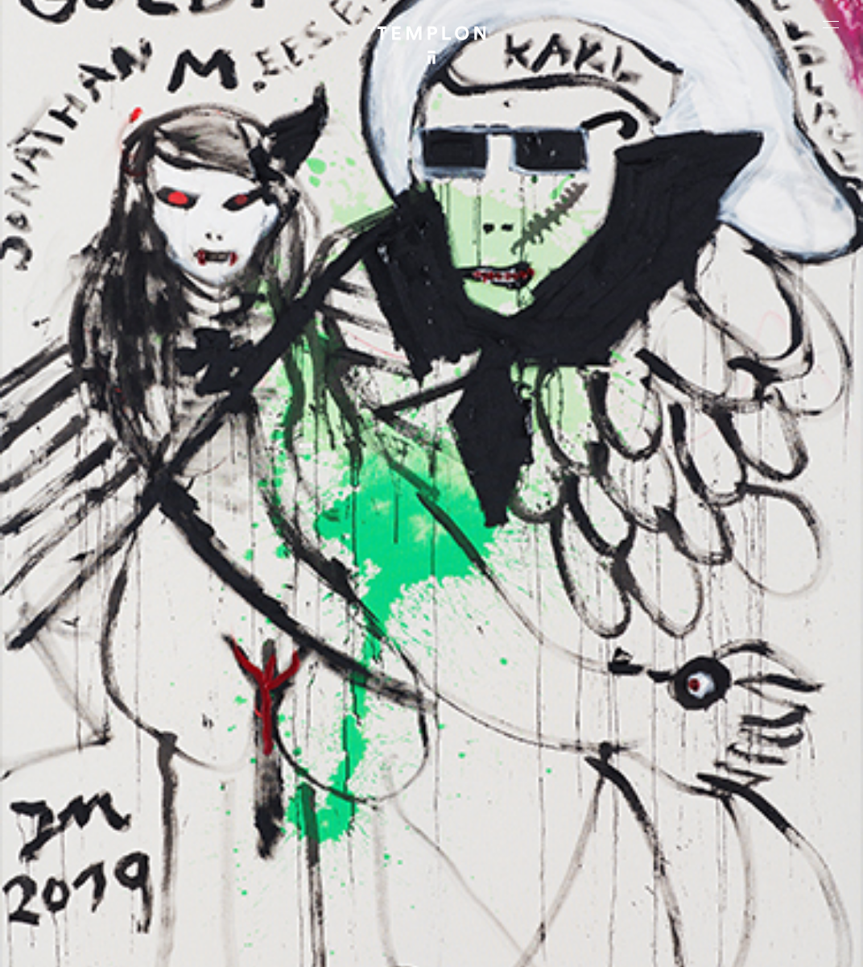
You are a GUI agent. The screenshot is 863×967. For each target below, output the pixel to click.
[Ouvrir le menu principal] (831, 24)
